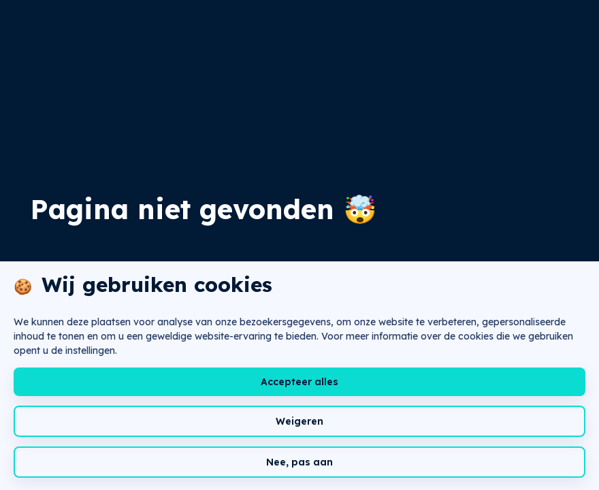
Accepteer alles (299, 382)
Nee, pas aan (299, 462)
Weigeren (299, 421)
